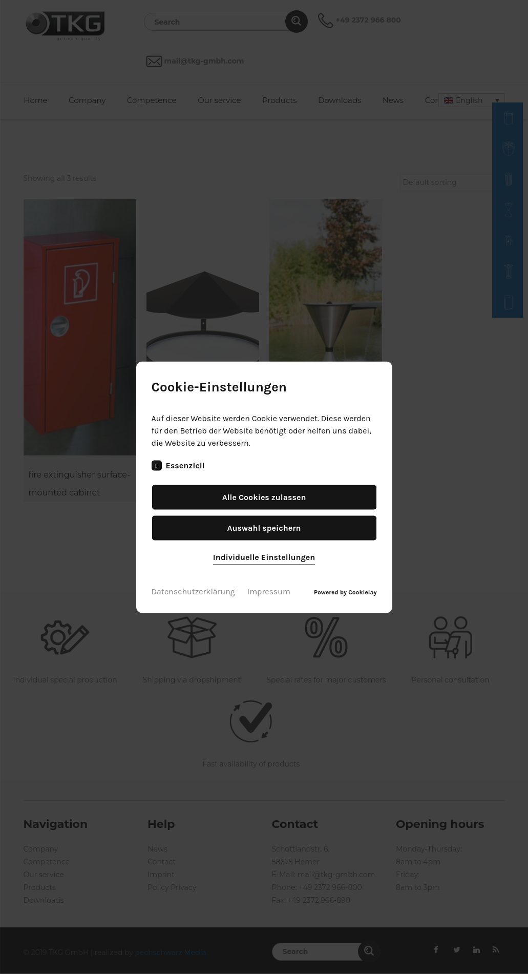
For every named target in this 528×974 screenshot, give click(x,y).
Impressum (268, 591)
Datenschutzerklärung (193, 591)
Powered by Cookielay (345, 591)
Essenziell (178, 465)
